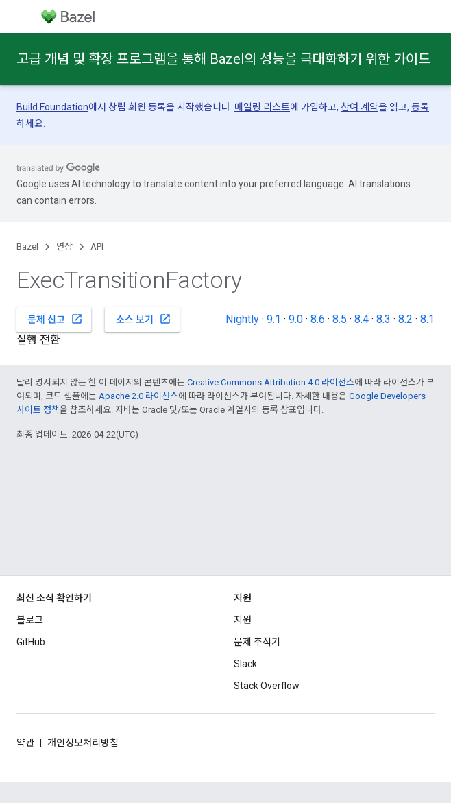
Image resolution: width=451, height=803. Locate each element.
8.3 (383, 319)
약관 (25, 742)
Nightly (242, 319)
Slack (245, 663)
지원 (243, 619)
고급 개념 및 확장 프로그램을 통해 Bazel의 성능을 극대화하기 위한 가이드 (223, 59)
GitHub (30, 641)
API (96, 246)
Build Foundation (52, 106)
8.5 (339, 319)
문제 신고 (55, 319)
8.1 (427, 319)
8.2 (405, 319)
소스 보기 (143, 319)
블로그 (29, 619)
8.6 (317, 319)
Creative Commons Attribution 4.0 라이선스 (270, 382)
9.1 (274, 319)
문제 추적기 (257, 641)
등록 (420, 106)
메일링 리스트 (262, 106)
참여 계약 (359, 106)
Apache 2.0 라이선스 (138, 396)
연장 (64, 246)
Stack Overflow (267, 685)
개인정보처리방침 (83, 742)
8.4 (361, 319)
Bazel (27, 246)
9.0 (296, 319)
